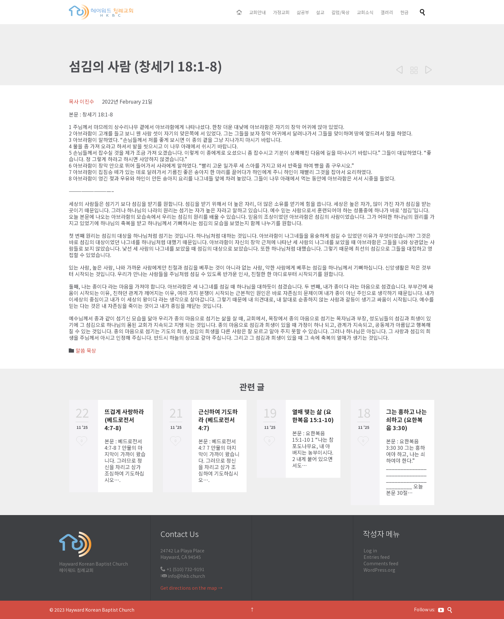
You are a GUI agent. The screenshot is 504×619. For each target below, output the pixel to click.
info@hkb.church (186, 576)
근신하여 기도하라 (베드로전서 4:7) (218, 419)
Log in (370, 550)
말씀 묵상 (86, 350)
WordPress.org (379, 570)
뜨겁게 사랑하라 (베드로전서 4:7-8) (124, 419)
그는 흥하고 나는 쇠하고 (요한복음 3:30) (406, 419)
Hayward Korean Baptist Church (100, 609)
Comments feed (381, 563)
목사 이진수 (81, 101)
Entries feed (377, 557)
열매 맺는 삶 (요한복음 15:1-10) (313, 415)
